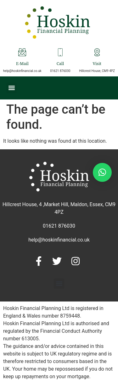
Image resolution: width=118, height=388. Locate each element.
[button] (11, 88)
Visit (97, 64)
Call (60, 64)
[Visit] (97, 52)
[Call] (60, 52)
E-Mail (22, 64)
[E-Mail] (22, 52)
